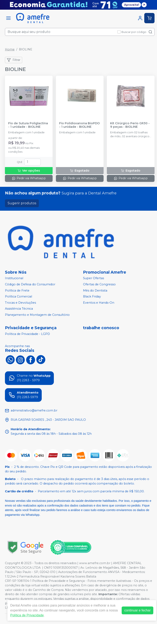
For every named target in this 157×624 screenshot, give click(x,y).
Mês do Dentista (95, 290)
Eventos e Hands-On (98, 302)
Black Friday (92, 296)
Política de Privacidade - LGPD (27, 334)
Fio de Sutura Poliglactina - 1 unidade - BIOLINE (28, 125)
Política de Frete (17, 290)
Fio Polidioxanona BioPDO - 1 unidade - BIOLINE (79, 125)
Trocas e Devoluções (20, 302)
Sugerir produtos (22, 203)
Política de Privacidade (27, 615)
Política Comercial (18, 296)
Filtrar (13, 60)
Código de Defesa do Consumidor (30, 284)
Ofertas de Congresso (99, 284)
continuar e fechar (137, 610)
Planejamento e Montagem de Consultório (37, 315)
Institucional (14, 278)
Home (10, 49)
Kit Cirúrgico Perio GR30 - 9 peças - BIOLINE (130, 125)
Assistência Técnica (19, 309)
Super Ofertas (93, 278)
